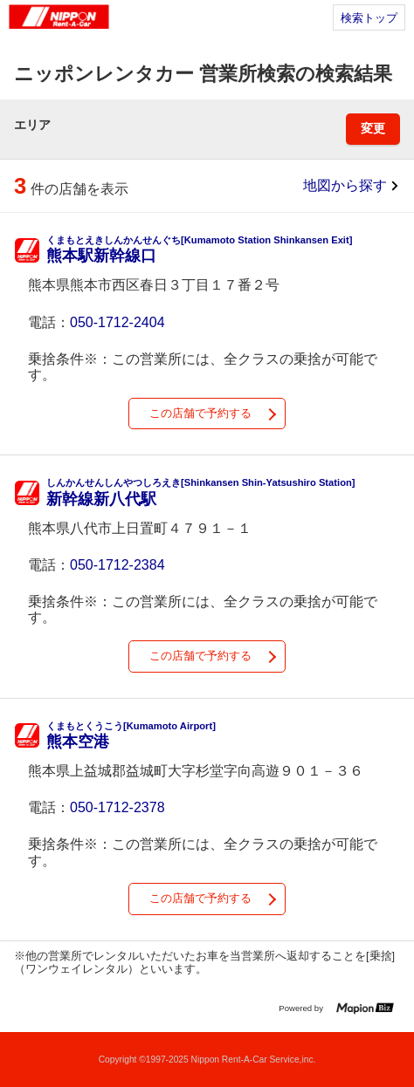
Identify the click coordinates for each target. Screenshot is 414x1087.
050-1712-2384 (117, 564)
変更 (373, 128)
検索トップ (369, 17)
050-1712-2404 (117, 322)
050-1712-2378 (117, 807)
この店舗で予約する (200, 413)
